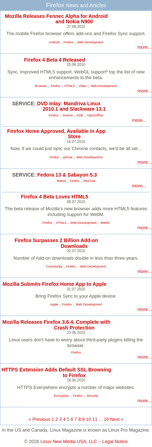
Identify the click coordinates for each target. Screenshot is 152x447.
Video (83, 86)
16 (106, 419)
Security (92, 396)
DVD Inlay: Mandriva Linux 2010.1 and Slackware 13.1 (71, 106)
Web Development (90, 42)
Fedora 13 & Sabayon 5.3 (67, 175)
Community (54, 266)
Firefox (68, 42)
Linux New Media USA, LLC (68, 441)
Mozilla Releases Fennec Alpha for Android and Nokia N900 (56, 18)
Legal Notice (115, 441)
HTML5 (69, 86)
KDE (80, 115)
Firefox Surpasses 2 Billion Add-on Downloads (56, 243)
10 (88, 419)
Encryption (61, 396)
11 (94, 419)
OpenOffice (95, 115)
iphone (68, 157)
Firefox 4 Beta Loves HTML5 (54, 197)
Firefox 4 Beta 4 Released (54, 60)
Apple (54, 304)
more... (144, 47)
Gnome (67, 115)
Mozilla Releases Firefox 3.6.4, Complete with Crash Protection (57, 324)
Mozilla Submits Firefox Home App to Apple (55, 284)
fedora (61, 181)
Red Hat (89, 181)
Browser (41, 86)
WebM (105, 223)
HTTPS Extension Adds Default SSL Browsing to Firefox (56, 372)
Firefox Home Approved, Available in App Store (56, 133)
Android (54, 42)
